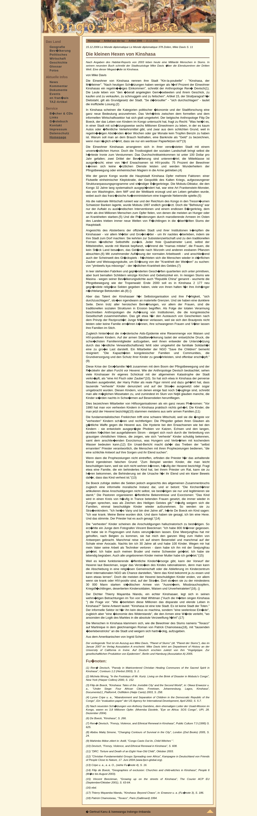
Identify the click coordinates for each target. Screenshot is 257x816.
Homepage (94, 41)
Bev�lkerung (60, 50)
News (54, 82)
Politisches (58, 54)
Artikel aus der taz (114, 41)
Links (54, 117)
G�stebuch (59, 121)
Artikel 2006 (135, 41)
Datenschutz (59, 133)
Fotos (54, 70)
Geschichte (59, 62)
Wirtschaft (58, 58)
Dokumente (59, 90)
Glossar (56, 66)
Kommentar (59, 86)
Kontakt (56, 125)
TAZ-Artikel (58, 102)
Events (55, 94)
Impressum (58, 129)
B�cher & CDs (61, 113)
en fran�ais (59, 98)
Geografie (57, 47)
